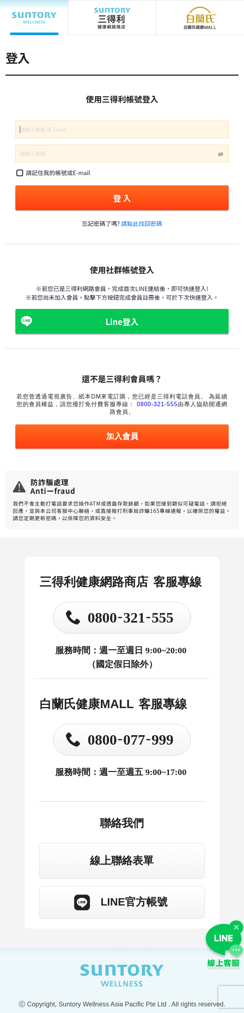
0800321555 (130, 616)
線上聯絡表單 (122, 860)
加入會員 (122, 436)
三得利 (112, 17)
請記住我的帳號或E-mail (53, 172)
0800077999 (130, 738)
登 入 (122, 198)
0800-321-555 (157, 404)
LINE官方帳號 (134, 902)
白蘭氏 (200, 17)
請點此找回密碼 (141, 223)
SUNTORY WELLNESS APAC (34, 17)
